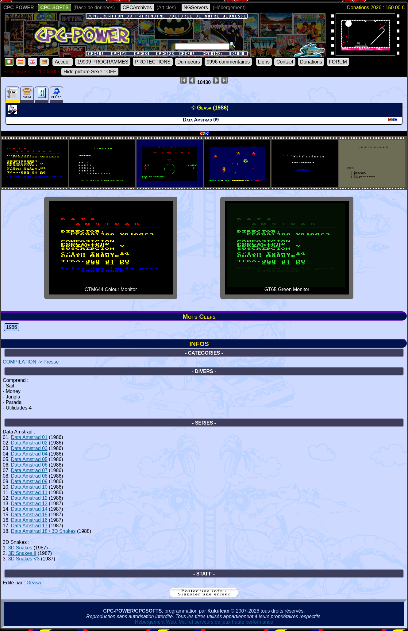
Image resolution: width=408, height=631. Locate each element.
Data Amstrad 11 (29, 492)
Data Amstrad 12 (29, 498)
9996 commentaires (228, 61)
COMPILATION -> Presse (31, 361)
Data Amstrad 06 (29, 464)
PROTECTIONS (153, 61)
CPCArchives (137, 7)
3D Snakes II (22, 553)
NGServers (196, 7)
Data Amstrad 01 (29, 437)
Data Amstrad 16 (29, 520)
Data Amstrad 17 (29, 525)
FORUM (338, 61)
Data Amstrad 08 (29, 476)
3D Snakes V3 (24, 558)
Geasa (33, 582)
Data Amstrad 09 (29, 481)
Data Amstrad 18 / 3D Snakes (43, 531)
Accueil (63, 61)
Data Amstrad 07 (29, 470)
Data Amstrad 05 (29, 459)
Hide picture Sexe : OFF (90, 71)
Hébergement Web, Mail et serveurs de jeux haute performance (204, 622)
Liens (264, 61)
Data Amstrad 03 (29, 448)
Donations (311, 61)
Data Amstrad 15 (29, 514)
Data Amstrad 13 (29, 503)
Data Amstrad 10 (29, 487)
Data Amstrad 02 (29, 442)
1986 (11, 327)
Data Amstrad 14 (29, 509)
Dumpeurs (188, 61)
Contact (284, 61)
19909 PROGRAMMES (102, 61)
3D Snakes (20, 547)
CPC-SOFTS (54, 7)
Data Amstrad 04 (29, 453)
